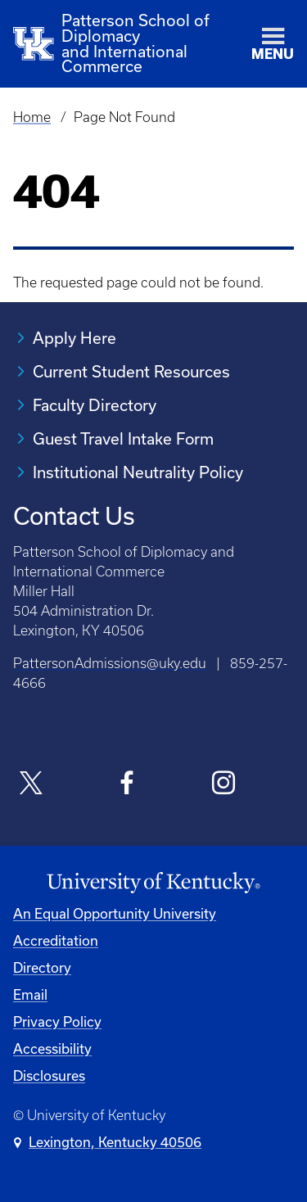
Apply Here (74, 337)
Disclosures (49, 1075)
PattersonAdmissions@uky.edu (109, 663)
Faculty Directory (94, 404)
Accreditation (55, 940)
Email (30, 994)
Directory (42, 967)
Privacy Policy (57, 1021)
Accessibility (52, 1048)
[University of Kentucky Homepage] (153, 883)
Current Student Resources (131, 371)
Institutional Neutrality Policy (138, 472)
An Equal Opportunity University (114, 913)
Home (32, 117)
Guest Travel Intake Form (123, 438)
